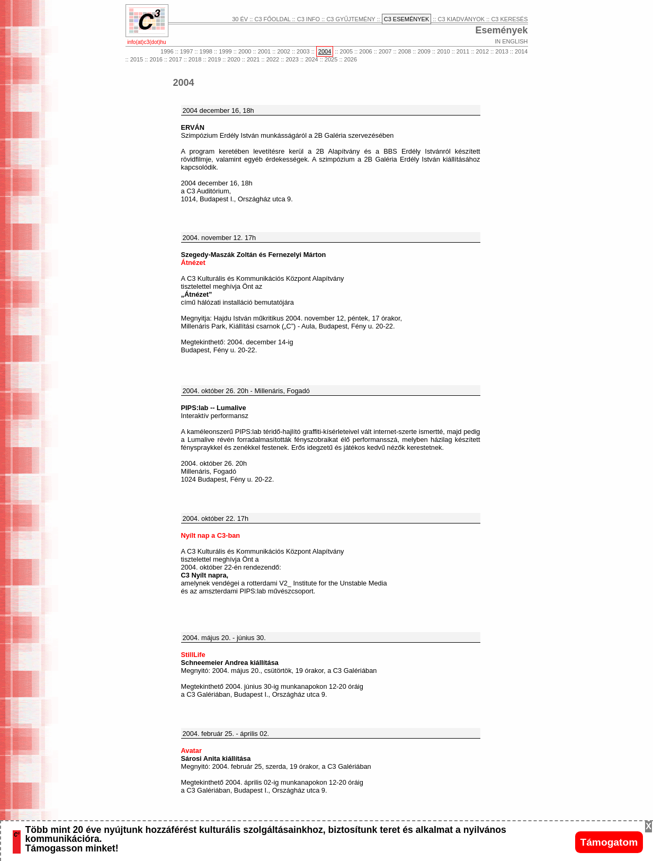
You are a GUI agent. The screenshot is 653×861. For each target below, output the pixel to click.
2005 (346, 51)
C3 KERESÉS (509, 19)
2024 (311, 59)
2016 (155, 59)
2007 (385, 51)
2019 (214, 59)
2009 (423, 51)
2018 (195, 59)
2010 (443, 51)
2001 (264, 51)
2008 (404, 51)
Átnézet (193, 263)
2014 (521, 51)
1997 (186, 51)
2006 (365, 51)
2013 (501, 51)
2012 (482, 51)
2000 (244, 51)
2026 (350, 59)
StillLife (193, 655)
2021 (253, 59)
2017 (175, 59)
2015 (136, 59)
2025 (331, 59)
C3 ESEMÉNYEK (407, 19)
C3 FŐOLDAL (272, 19)
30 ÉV (240, 19)
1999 (225, 51)
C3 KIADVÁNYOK (461, 19)
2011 (463, 51)
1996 (166, 51)
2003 (303, 51)
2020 (233, 59)
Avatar (191, 751)
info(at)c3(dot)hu (146, 42)
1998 (206, 51)
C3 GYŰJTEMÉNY (350, 19)
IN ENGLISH (511, 41)
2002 (283, 51)
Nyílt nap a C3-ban (210, 535)
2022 (272, 59)
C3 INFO (308, 19)
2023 (291, 59)
